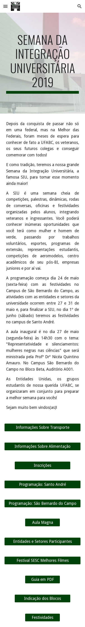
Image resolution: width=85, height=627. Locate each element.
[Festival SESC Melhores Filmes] (43, 560)
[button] (5, 6)
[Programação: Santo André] (43, 484)
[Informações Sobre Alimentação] (43, 446)
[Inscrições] (42, 465)
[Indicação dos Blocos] (42, 598)
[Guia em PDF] (42, 579)
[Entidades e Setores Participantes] (43, 541)
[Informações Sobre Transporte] (43, 427)
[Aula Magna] (42, 522)
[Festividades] (42, 617)
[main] (42, 63)
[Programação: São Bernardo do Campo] (43, 503)
